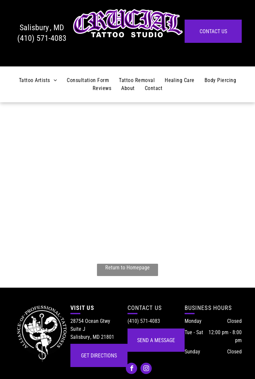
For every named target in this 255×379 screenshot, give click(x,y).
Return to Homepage (127, 267)
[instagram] (146, 369)
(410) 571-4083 (41, 38)
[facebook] (131, 369)
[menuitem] (38, 80)
